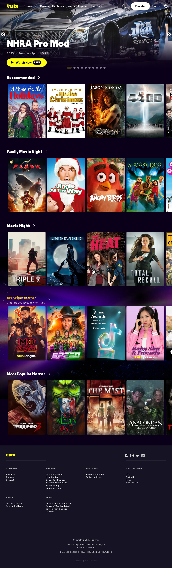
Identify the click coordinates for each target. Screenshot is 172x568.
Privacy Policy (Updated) (58, 503)
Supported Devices (56, 480)
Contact (10, 480)
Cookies (50, 511)
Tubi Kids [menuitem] (96, 6)
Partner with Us (94, 477)
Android (130, 477)
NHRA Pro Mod (38, 43)
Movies (44, 6)
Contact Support (54, 474)
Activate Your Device (56, 482)
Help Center (52, 477)
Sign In (156, 6)
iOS (128, 474)
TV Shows (58, 6)
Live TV (71, 6)
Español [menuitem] (83, 6)
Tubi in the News (14, 506)
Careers (10, 477)
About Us (10, 474)
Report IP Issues (54, 488)
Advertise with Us (95, 474)
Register (140, 6)
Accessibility (52, 485)
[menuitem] (30, 6)
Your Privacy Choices (57, 509)
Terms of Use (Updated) (58, 506)
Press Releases (14, 503)
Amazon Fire (132, 482)
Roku (128, 480)
